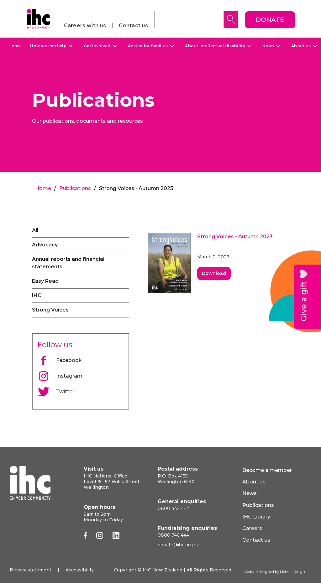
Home (14, 46)
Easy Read (45, 281)
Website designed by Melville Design (275, 572)
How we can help (48, 46)
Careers (252, 528)
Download (214, 273)
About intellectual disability (215, 46)
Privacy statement (30, 570)
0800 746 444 (173, 535)
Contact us (133, 25)
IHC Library (256, 517)
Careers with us (85, 25)
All (35, 230)
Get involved (97, 46)
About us (301, 46)
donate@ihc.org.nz (178, 545)
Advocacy (45, 245)
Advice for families (148, 46)
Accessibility (80, 570)
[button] (50, 46)
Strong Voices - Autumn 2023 (235, 237)
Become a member (267, 470)
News (268, 46)
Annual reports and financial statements (68, 263)
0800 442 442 (173, 508)
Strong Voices (50, 310)
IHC (36, 295)
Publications (75, 188)
